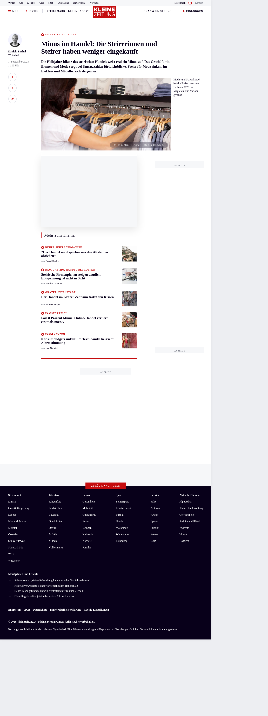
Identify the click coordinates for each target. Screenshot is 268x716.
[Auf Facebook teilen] (12, 77)
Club (41, 3)
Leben (72, 11)
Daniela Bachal (17, 51)
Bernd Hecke (52, 261)
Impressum (14, 609)
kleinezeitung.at (27, 621)
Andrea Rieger (53, 304)
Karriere (87, 540)
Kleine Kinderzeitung (191, 508)
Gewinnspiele (187, 514)
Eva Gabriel (52, 348)
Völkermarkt (56, 547)
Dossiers (184, 540)
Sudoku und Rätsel (189, 521)
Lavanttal (54, 514)
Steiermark (56, 11)
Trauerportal (79, 3)
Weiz (11, 554)
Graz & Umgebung (158, 11)
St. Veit (53, 534)
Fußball (120, 514)
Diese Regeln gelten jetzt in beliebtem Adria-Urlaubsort (44, 596)
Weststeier (13, 560)
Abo (21, 3)
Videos (183, 534)
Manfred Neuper (54, 283)
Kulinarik (88, 534)
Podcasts (184, 527)
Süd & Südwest (16, 540)
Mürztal (12, 527)
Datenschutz (40, 609)
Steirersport (122, 501)
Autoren (155, 508)
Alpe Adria (185, 501)
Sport (84, 11)
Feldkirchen (55, 508)
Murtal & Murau (17, 521)
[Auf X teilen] (12, 88)
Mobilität (88, 508)
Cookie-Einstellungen (96, 609)
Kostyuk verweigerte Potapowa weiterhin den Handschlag (46, 585)
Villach (53, 540)
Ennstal (12, 501)
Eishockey (121, 540)
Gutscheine (63, 3)
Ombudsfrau (89, 514)
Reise (86, 521)
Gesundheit (89, 501)
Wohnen (87, 527)
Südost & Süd (15, 547)
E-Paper (31, 3)
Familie (87, 547)
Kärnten (199, 3)
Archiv (154, 514)
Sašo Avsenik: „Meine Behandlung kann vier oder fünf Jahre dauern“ (52, 580)
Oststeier (13, 534)
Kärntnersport (123, 508)
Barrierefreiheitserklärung (65, 609)
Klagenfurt (55, 501)
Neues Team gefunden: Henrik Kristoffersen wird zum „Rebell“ (49, 590)
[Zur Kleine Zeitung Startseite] (105, 13)
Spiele (154, 521)
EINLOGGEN (193, 11)
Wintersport (122, 534)
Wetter (11, 3)
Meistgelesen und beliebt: (23, 574)
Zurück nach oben (105, 486)
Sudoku (155, 527)
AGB (27, 609)
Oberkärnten (56, 521)
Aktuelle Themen (189, 495)
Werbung (94, 3)
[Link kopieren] (12, 99)
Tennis (119, 521)
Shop (50, 3)
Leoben (12, 514)
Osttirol (53, 527)
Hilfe (153, 501)
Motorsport (122, 527)
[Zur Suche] (31, 11)
